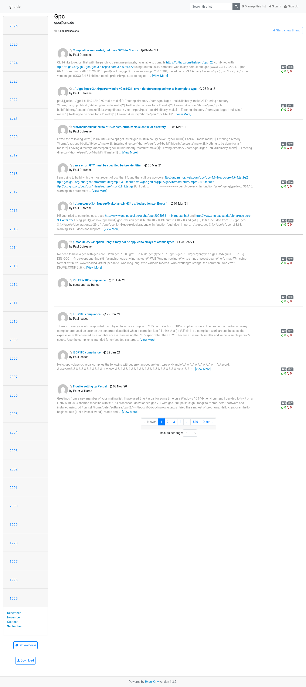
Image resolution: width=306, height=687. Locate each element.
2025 (14, 44)
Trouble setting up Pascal (88, 386)
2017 (14, 192)
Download (25, 660)
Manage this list (254, 6)
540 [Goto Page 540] (195, 422)
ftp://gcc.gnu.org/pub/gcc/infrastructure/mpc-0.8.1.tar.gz (95, 186)
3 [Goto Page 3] (174, 422)
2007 (14, 377)
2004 (14, 432)
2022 (14, 100)
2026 (14, 26)
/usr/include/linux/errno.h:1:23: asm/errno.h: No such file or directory (117, 127)
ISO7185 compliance (85, 314)
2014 (14, 247)
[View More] (160, 75)
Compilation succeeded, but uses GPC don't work (103, 50)
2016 (14, 210)
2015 (14, 229)
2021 (14, 118)
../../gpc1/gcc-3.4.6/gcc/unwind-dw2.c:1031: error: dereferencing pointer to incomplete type (133, 88)
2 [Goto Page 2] (168, 422)
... (187, 422)
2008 (14, 358)
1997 (14, 561)
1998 (14, 543)
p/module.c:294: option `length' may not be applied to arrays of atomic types (121, 242)
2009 (14, 340)
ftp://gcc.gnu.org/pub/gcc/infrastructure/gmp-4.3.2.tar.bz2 (96, 182)
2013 (14, 266)
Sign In (275, 6)
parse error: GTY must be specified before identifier (105, 165)
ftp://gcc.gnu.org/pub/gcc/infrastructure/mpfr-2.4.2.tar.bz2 (175, 182)
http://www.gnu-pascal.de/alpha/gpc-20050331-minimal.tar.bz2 (147, 215)
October (12, 622)
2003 (14, 451)
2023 (14, 81)
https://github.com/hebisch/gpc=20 (189, 62)
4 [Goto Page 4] (180, 422)
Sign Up (291, 6)
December (14, 613)
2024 (14, 63)
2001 (14, 488)
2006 (14, 395)
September (14, 626)
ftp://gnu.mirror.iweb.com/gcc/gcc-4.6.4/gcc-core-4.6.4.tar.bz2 (206, 177)
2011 (14, 303)
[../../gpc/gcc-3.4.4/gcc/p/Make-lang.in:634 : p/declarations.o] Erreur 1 (118, 203)
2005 (14, 414)
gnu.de (15, 6)
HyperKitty (152, 681)
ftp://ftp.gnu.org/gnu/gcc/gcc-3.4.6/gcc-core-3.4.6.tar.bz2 (95, 67)
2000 (14, 506)
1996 (14, 580)
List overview (25, 645)
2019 (14, 155)
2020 (14, 137)
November (14, 617)
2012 (14, 284)
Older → (208, 422)
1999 (14, 524)
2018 (14, 174)
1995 (14, 598)
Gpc (59, 16)
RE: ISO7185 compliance (87, 280)
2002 (14, 469)
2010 (14, 321)
